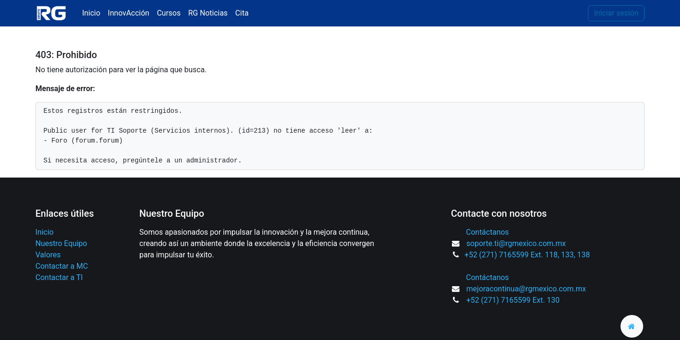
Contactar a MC (61, 266)
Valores (48, 254)
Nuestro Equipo (61, 243)
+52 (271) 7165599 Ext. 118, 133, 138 (527, 254)
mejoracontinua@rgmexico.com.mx (526, 288)
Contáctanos (487, 232)
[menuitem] (91, 13)
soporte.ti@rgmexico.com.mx (516, 243)
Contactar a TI (59, 277)
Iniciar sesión (616, 12)
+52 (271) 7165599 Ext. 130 (513, 300)
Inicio (44, 232)
